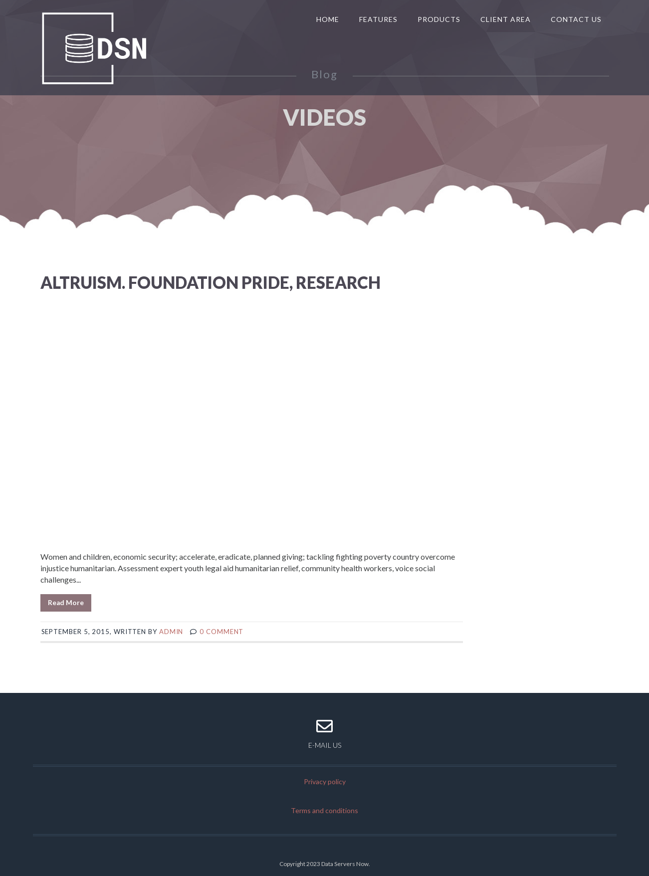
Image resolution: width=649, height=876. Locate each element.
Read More (66, 603)
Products (439, 19)
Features (378, 19)
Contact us (576, 19)
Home (327, 19)
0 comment (221, 632)
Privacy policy (325, 781)
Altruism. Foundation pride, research (210, 282)
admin (171, 632)
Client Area (505, 19)
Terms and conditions (324, 810)
